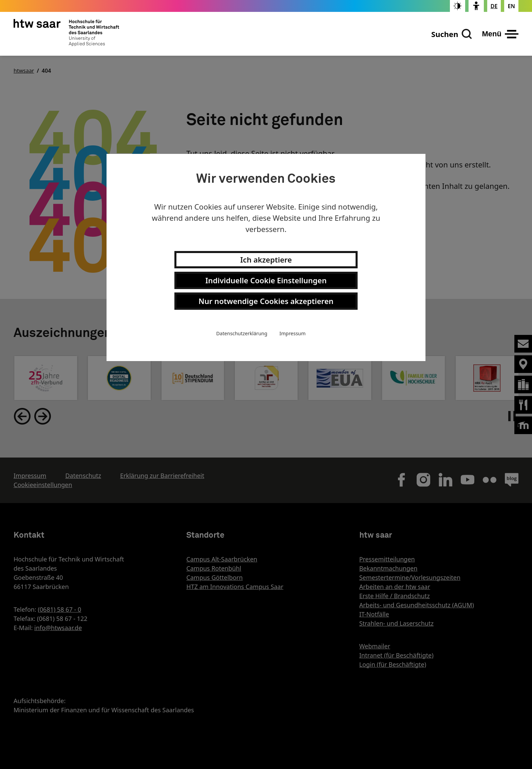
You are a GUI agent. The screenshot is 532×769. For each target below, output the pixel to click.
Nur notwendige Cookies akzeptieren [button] (266, 301)
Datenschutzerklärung (241, 333)
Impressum (293, 333)
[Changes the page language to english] (511, 6)
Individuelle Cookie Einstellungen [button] (265, 280)
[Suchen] (451, 34)
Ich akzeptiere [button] (266, 259)
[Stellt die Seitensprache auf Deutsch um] (494, 6)
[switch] (457, 6)
